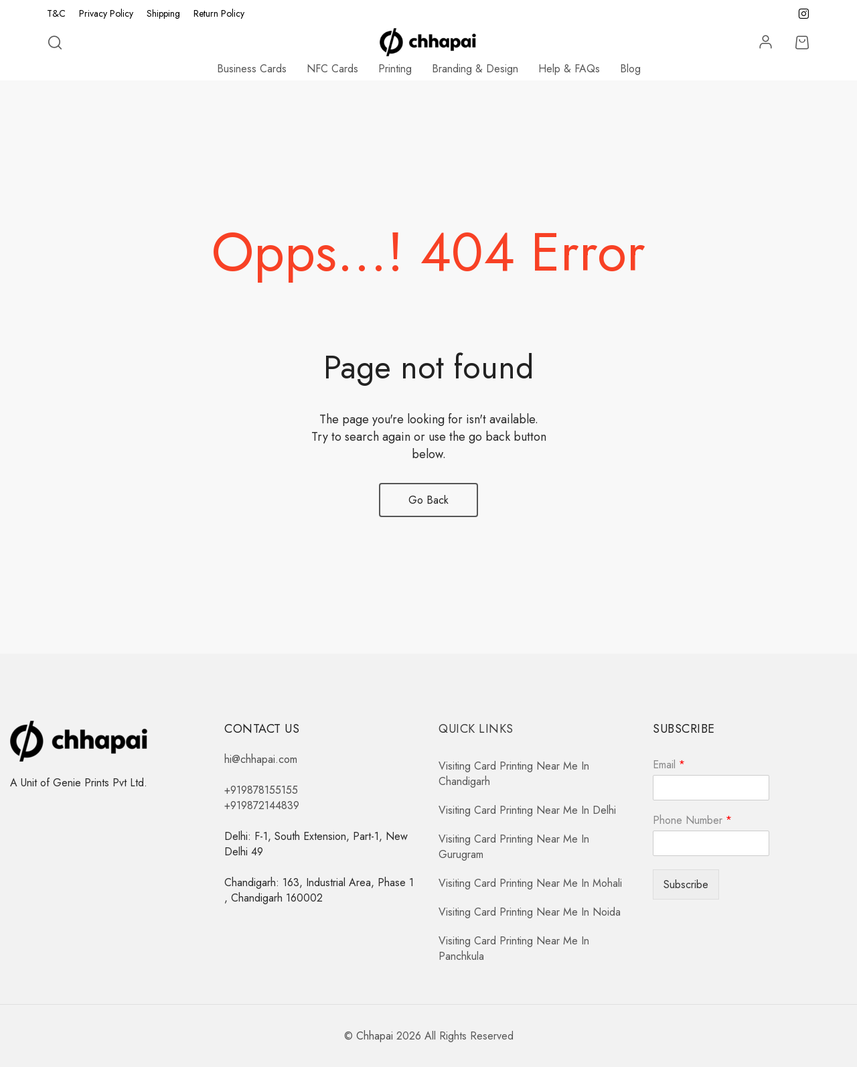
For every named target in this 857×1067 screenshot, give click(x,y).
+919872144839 (261, 805)
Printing (395, 68)
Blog (630, 68)
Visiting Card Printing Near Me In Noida (530, 912)
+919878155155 (261, 790)
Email (669, 765)
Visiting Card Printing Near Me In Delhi (527, 810)
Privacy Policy (106, 13)
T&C (56, 13)
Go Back (428, 500)
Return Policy (218, 13)
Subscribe (686, 884)
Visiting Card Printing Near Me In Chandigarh (514, 773)
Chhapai (374, 1036)
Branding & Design (475, 68)
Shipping (163, 13)
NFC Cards (332, 68)
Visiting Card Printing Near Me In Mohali (530, 883)
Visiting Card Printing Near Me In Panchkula (514, 948)
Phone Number (692, 821)
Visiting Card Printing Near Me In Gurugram (514, 846)
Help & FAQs (569, 68)
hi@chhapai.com (260, 759)
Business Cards (252, 68)
